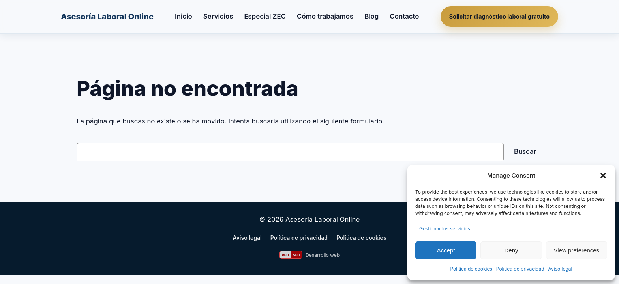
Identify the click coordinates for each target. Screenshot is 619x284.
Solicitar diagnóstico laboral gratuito (499, 16)
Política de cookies (471, 269)
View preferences (577, 250)
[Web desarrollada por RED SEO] (310, 254)
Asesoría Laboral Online (107, 16)
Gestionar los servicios (444, 229)
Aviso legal (560, 269)
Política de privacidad (520, 269)
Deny (511, 250)
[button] (603, 175)
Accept (446, 250)
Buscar (525, 151)
